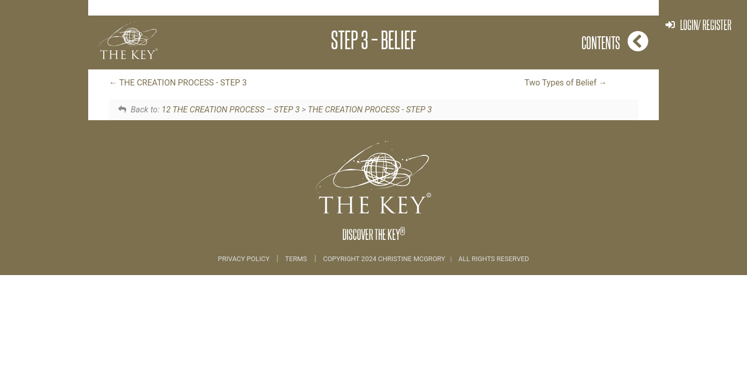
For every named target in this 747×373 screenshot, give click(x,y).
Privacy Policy (244, 259)
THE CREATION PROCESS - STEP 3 (178, 83)
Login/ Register (698, 24)
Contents (615, 41)
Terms (296, 259)
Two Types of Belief (565, 83)
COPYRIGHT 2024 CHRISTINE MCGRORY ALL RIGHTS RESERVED (426, 259)
